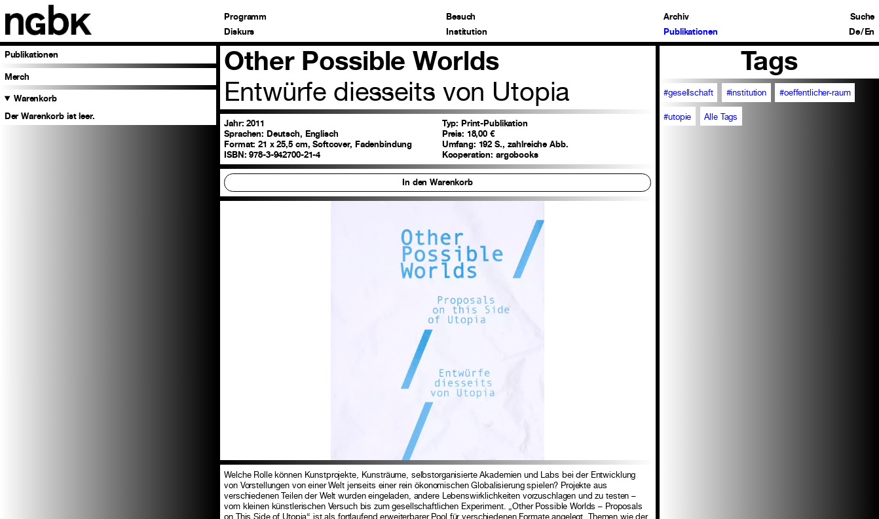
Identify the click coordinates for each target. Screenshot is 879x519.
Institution (466, 31)
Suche (862, 16)
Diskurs (239, 31)
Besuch (461, 16)
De (854, 31)
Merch (17, 76)
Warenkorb (35, 98)
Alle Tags (721, 116)
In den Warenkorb (437, 182)
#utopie (677, 116)
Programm (245, 16)
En (870, 31)
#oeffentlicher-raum (814, 92)
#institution (746, 92)
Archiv (676, 16)
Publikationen (690, 31)
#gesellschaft (688, 92)
